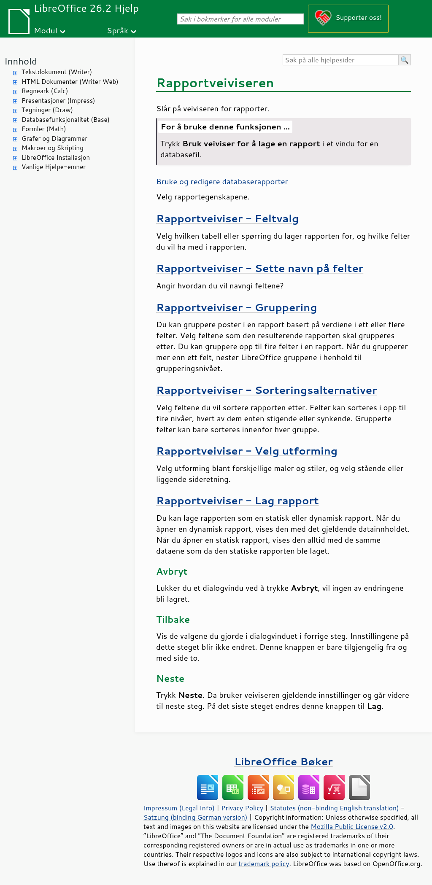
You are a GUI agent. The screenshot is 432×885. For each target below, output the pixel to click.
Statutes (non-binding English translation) (334, 807)
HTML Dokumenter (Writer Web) (70, 81)
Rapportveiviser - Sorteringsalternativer (266, 389)
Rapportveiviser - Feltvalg (227, 218)
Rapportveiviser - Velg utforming (247, 450)
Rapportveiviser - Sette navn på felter (259, 268)
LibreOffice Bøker (283, 761)
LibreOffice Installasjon (56, 157)
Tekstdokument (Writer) (57, 71)
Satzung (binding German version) (195, 817)
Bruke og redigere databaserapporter (222, 181)
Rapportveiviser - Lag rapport (237, 500)
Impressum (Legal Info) (179, 807)
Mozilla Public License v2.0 (351, 826)
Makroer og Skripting (53, 147)
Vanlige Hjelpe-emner (54, 166)
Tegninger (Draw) (47, 109)
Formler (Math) (44, 128)
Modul (45, 30)
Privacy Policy (242, 807)
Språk (117, 30)
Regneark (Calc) (45, 90)
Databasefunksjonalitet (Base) (66, 119)
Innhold (20, 60)
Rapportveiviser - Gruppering (236, 307)
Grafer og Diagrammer (54, 138)
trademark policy (263, 863)
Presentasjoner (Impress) (58, 100)
